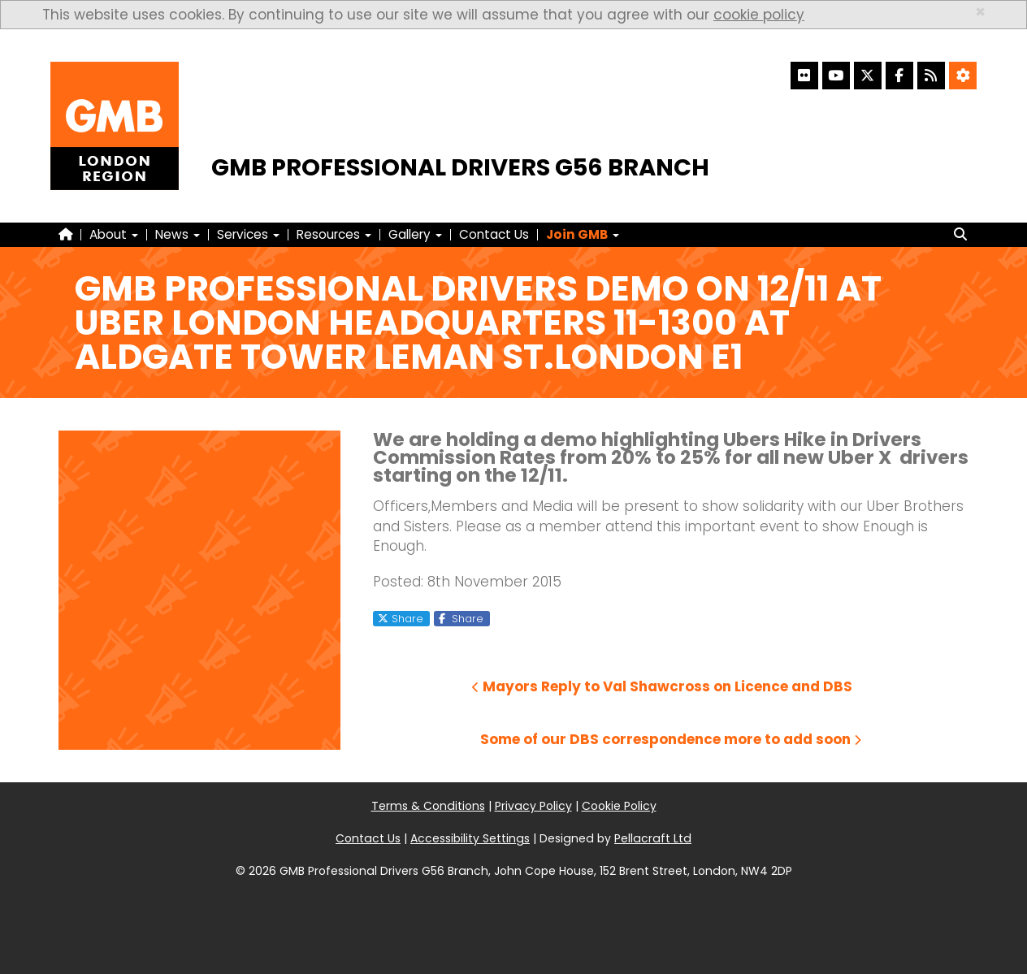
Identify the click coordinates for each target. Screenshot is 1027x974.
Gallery (415, 234)
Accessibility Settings (470, 838)
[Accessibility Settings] (963, 75)
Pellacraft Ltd (652, 838)
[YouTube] (836, 75)
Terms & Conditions (428, 806)
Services (248, 234)
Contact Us (494, 234)
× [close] (980, 11)
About (113, 234)
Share (400, 618)
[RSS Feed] (931, 75)
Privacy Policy (533, 806)
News (177, 234)
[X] (868, 75)
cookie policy (758, 14)
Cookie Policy (619, 806)
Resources (334, 234)
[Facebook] (899, 75)
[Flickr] (804, 75)
